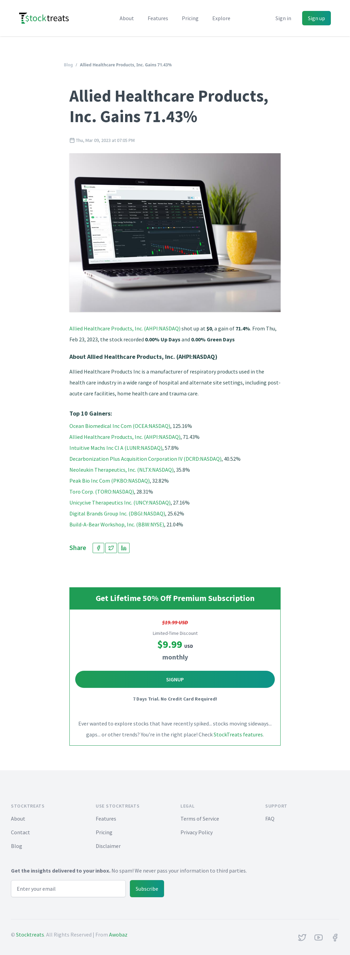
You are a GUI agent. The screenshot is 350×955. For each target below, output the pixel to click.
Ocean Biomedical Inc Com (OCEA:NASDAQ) (119, 425)
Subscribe (147, 888)
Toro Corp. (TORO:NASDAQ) (101, 491)
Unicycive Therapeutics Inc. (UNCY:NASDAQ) (120, 502)
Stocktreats (30, 934)
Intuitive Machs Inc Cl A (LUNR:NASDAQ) (115, 447)
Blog (68, 65)
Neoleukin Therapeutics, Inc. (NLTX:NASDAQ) (121, 469)
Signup (175, 679)
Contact (20, 832)
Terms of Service (199, 818)
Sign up (316, 18)
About (127, 18)
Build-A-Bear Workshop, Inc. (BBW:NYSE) (116, 524)
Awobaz (118, 934)
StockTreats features (238, 734)
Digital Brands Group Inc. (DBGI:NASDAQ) (117, 513)
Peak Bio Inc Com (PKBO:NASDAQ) (109, 480)
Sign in (283, 18)
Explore (221, 18)
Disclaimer (108, 845)
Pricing (190, 18)
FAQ (269, 818)
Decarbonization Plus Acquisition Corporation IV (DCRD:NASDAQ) (145, 458)
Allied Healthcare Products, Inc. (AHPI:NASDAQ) (124, 328)
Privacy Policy (196, 832)
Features (158, 18)
